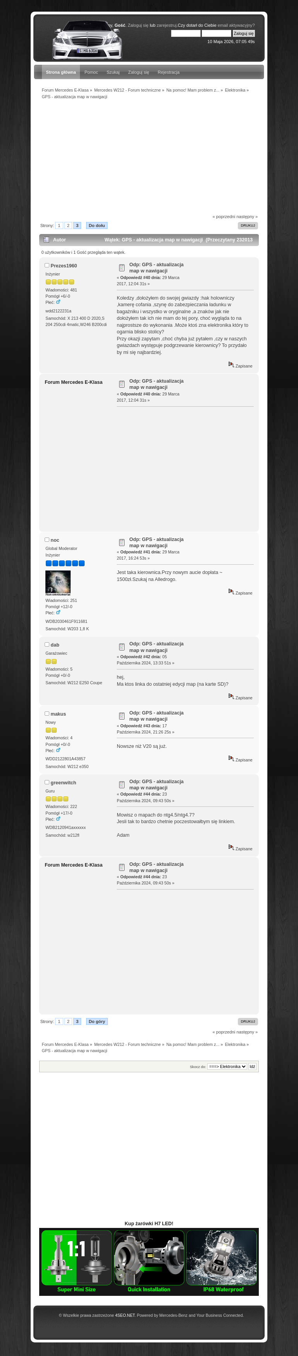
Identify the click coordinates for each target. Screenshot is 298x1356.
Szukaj (113, 72)
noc (55, 540)
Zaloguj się (138, 72)
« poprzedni (224, 216)
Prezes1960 (64, 266)
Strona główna (61, 72)
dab (55, 645)
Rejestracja (169, 72)
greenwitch (63, 783)
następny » (247, 216)
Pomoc (91, 72)
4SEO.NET (125, 1315)
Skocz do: (198, 1067)
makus (58, 714)
